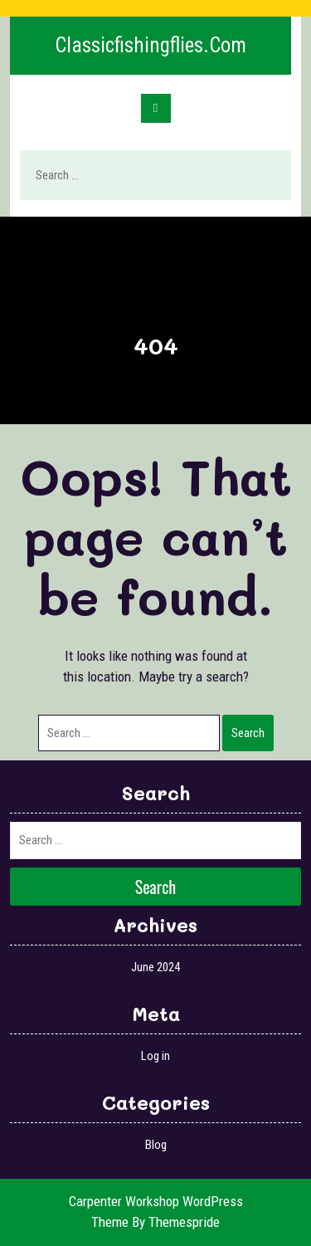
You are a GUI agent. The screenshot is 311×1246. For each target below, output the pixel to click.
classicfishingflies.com (150, 45)
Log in (155, 1055)
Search (258, 176)
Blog (156, 1144)
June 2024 (155, 967)
